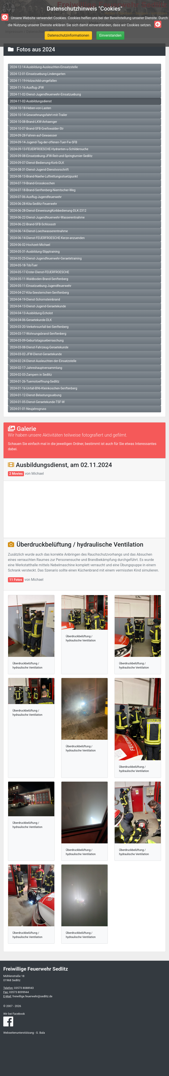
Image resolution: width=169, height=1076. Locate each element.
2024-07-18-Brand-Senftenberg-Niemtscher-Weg (42, 190)
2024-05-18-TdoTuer (24, 265)
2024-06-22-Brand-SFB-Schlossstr (33, 224)
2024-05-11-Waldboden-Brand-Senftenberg (39, 279)
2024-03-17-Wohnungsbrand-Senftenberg (38, 333)
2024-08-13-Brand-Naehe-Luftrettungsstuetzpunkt (44, 176)
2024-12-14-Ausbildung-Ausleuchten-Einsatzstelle (44, 67)
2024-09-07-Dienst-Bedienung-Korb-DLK (37, 162)
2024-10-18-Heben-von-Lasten (30, 108)
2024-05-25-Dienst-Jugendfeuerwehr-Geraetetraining (46, 258)
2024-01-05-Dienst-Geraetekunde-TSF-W (37, 402)
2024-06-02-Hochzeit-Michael (30, 245)
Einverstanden (110, 35)
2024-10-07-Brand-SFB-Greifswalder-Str (37, 128)
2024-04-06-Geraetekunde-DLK (31, 320)
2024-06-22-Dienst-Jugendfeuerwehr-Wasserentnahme (47, 217)
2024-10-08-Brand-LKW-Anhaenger (33, 121)
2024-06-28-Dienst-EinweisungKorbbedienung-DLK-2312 (48, 210)
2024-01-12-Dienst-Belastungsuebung (35, 395)
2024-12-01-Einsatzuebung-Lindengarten (37, 74)
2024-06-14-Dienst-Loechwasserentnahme (39, 231)
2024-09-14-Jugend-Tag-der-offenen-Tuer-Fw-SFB (43, 142)
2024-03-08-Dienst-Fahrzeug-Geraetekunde (39, 347)
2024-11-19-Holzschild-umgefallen (33, 80)
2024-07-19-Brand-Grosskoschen (32, 183)
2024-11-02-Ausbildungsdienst (31, 101)
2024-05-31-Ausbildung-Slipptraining (35, 251)
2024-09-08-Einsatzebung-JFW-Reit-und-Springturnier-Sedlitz (51, 156)
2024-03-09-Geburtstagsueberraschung (37, 340)
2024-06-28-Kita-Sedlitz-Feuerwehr (33, 203)
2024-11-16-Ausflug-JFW (27, 87)
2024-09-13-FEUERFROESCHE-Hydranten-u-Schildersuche (49, 149)
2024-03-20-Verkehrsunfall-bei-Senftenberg (39, 327)
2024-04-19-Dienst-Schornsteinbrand (35, 299)
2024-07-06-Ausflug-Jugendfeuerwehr (36, 197)
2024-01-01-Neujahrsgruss (28, 409)
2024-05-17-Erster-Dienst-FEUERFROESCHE (39, 272)
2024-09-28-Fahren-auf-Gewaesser (33, 135)
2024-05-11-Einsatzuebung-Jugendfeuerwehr (40, 286)
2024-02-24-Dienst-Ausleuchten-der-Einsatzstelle (43, 361)
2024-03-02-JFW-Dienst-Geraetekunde (36, 354)
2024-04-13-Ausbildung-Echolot (31, 313)
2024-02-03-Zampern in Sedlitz (31, 374)
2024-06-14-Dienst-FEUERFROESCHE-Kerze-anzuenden (47, 238)
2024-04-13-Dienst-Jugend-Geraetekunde (38, 306)
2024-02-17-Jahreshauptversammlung (36, 368)
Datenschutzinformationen (68, 35)
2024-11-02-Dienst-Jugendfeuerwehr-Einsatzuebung (45, 94)
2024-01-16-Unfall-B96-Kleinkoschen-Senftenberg (43, 388)
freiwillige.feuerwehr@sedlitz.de (32, 996)
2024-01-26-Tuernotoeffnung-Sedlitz (34, 381)
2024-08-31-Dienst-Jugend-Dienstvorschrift (39, 169)
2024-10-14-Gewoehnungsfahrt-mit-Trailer (38, 115)
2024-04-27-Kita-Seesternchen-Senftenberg (39, 292)
